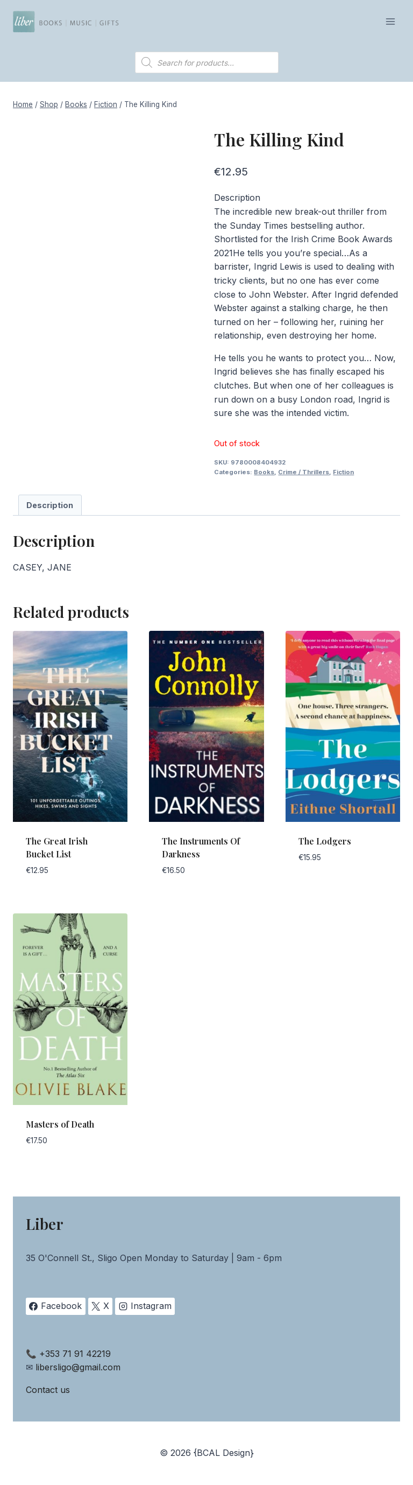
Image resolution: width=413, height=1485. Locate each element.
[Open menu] (390, 21)
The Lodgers (324, 841)
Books (264, 472)
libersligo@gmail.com (77, 1367)
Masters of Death (60, 1124)
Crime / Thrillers (303, 472)
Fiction (343, 472)
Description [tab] (49, 505)
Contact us (48, 1389)
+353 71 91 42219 (75, 1353)
